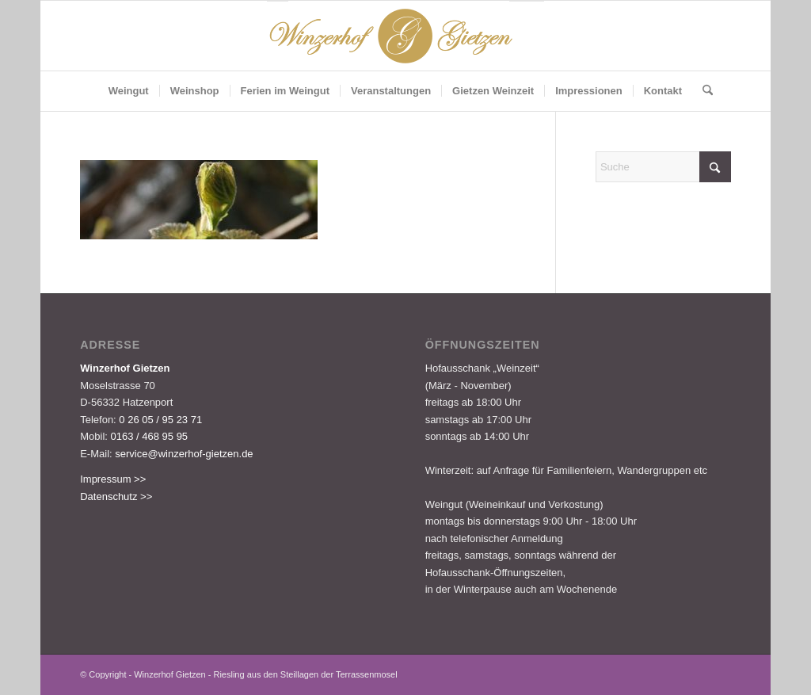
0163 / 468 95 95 (149, 436)
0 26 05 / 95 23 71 (160, 420)
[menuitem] (128, 91)
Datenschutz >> (116, 496)
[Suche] (702, 91)
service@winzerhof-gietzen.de (184, 454)
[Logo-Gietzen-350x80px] (405, 36)
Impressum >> (113, 479)
